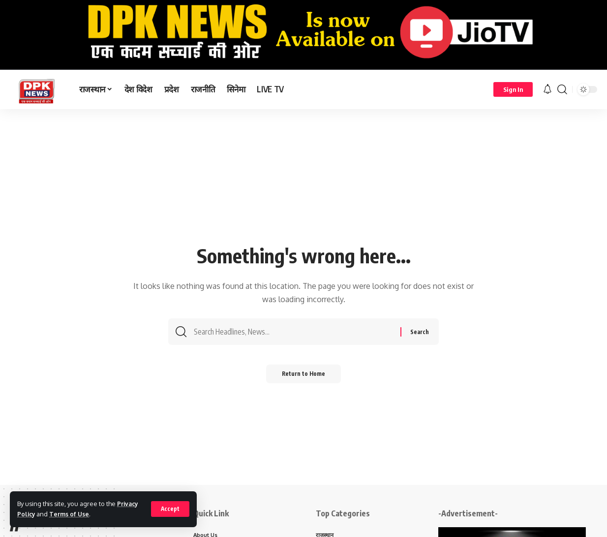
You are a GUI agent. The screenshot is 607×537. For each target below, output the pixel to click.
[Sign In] (513, 89)
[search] (562, 89)
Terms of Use (71, 514)
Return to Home (304, 377)
